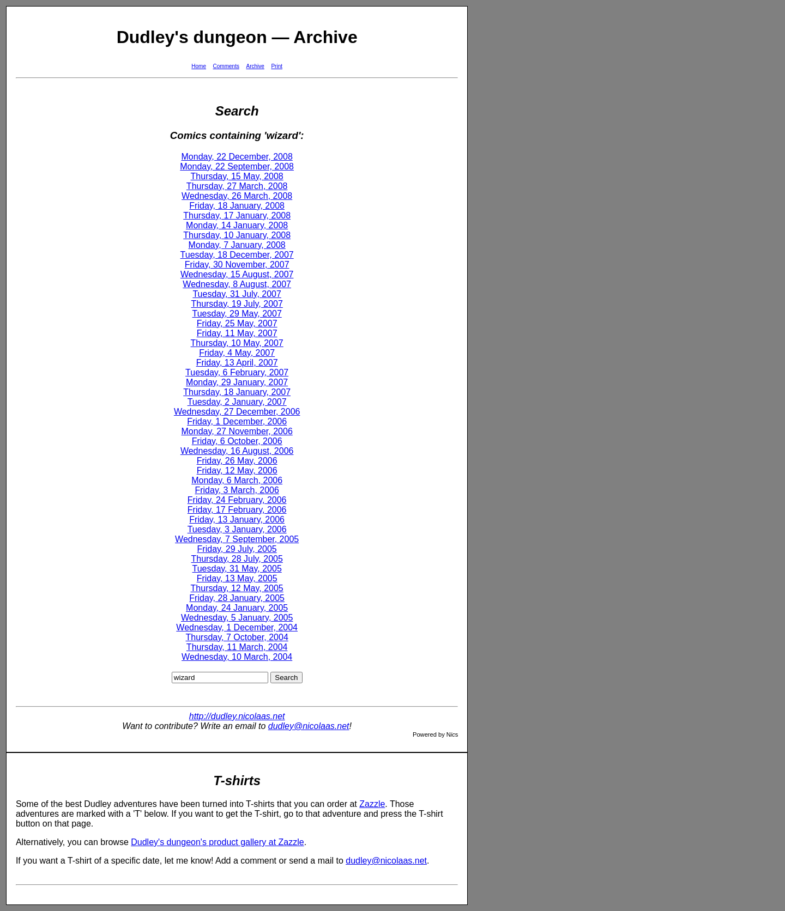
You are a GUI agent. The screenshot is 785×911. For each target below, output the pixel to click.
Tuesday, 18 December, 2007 (237, 254)
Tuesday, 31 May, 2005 (237, 568)
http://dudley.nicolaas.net (237, 716)
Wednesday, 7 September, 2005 (237, 539)
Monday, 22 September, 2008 (237, 166)
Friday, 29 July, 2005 (237, 549)
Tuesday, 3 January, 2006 (237, 529)
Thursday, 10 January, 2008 (237, 235)
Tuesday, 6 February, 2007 (236, 372)
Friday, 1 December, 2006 (237, 421)
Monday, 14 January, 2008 (237, 225)
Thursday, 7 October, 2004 (237, 637)
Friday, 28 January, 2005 (237, 598)
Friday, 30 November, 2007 (237, 264)
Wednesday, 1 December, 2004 (237, 627)
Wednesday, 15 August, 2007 (237, 274)
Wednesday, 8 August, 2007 (237, 284)
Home (198, 66)
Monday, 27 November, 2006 (237, 431)
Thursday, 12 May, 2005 (237, 588)
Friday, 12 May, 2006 (237, 470)
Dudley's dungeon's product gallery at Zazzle (217, 842)
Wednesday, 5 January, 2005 (237, 617)
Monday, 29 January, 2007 (237, 382)
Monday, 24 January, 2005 (237, 607)
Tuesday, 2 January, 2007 (237, 401)
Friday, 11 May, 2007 (237, 333)
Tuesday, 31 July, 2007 (236, 294)
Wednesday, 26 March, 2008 (237, 196)
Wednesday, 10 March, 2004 (237, 656)
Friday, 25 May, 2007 (237, 323)
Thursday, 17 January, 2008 (237, 215)
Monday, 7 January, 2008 (237, 245)
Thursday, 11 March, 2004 (237, 647)
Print (276, 66)
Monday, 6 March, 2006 (236, 480)
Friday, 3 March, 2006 (237, 490)
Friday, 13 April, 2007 (237, 362)
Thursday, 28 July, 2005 (236, 558)
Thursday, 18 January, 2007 (237, 392)
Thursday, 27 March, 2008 (237, 186)
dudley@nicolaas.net (308, 726)
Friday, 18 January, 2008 (237, 205)
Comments (226, 66)
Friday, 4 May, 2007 (237, 352)
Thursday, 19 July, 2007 (236, 303)
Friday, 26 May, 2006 (237, 460)
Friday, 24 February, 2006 (237, 500)
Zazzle (372, 804)
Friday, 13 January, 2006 (237, 519)
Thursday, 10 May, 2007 (237, 343)
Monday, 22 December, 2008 (237, 156)
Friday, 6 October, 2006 (237, 441)
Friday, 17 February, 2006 (237, 509)
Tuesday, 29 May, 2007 (237, 313)
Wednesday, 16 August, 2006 (237, 451)
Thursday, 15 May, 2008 (237, 176)
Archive (255, 66)
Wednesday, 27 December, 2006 (237, 411)
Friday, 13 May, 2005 (237, 578)
